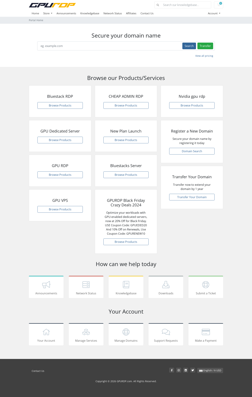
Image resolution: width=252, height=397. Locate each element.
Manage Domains (126, 335)
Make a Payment (205, 335)
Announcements (66, 13)
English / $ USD (210, 370)
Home (35, 13)
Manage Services (86, 335)
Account (213, 13)
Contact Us (147, 13)
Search (189, 46)
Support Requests (166, 335)
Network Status (112, 13)
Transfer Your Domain (192, 197)
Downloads (166, 287)
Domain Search (192, 151)
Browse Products (60, 105)
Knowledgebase (89, 13)
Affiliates (131, 13)
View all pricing (204, 55)
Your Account (46, 335)
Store (46, 13)
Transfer (205, 46)
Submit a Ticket (205, 287)
